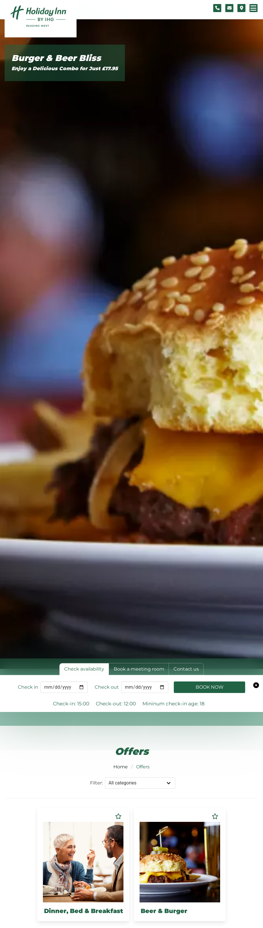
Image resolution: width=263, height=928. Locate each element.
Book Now (210, 687)
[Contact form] (229, 8)
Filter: (96, 783)
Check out (107, 687)
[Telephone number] (217, 8)
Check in (28, 687)
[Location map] (241, 8)
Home (120, 766)
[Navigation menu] (253, 8)
